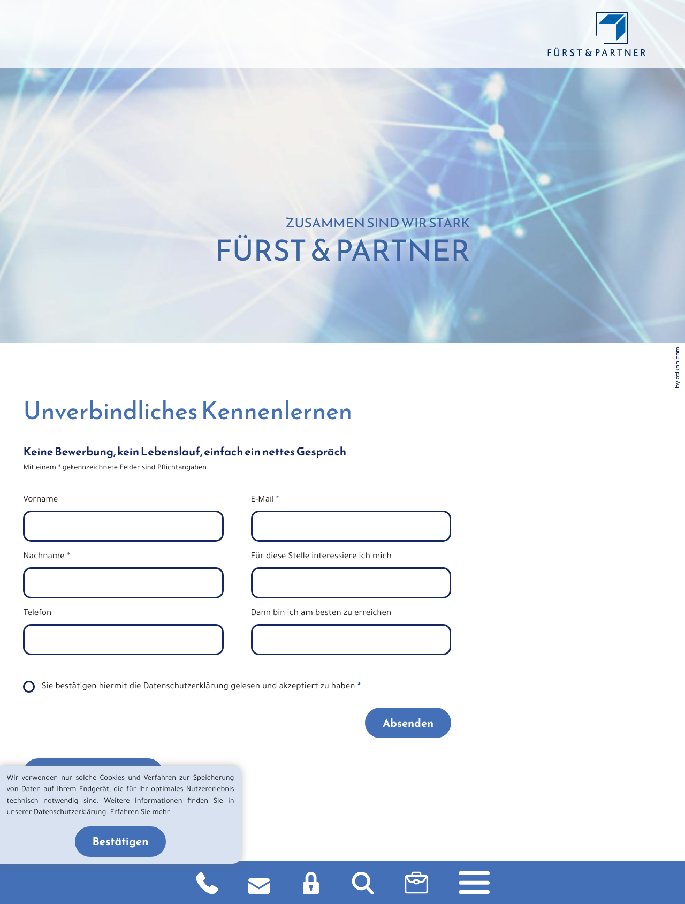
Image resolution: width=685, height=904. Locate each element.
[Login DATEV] (311, 882)
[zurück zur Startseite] (596, 34)
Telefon (37, 614)
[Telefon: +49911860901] (207, 882)
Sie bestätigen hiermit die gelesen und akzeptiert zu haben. (201, 687)
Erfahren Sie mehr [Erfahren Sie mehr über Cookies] (140, 813)
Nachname (46, 557)
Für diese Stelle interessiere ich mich (321, 557)
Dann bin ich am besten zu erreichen (321, 614)
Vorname (40, 500)
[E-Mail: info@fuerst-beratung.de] (259, 882)
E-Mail (265, 500)
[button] (416, 882)
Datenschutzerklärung (186, 687)
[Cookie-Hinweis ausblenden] (120, 841)
